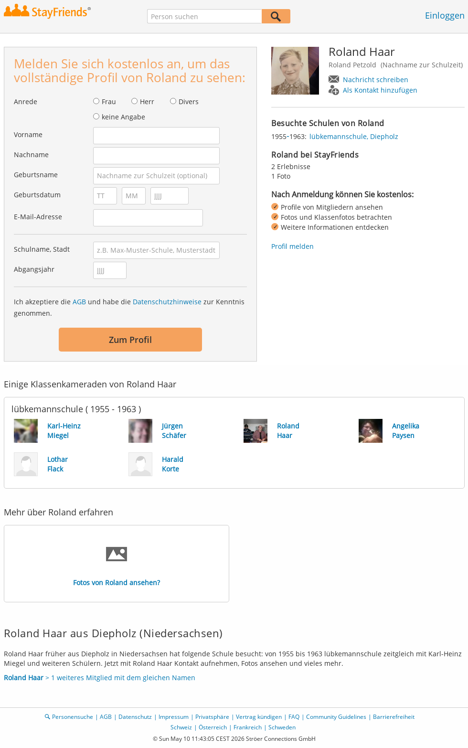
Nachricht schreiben (375, 79)
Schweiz (181, 727)
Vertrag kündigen (259, 717)
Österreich (213, 727)
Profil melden (292, 246)
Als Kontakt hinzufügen (380, 90)
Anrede (25, 101)
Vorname (28, 134)
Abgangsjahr (34, 269)
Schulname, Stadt (42, 249)
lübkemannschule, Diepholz (353, 136)
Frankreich (248, 727)
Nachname (31, 154)
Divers (189, 101)
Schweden (282, 727)
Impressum (174, 717)
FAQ (293, 717)
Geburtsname (36, 174)
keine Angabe (123, 116)
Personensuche (72, 717)
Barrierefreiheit (394, 717)
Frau (109, 101)
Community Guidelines (336, 717)
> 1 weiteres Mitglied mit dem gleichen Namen (99, 677)
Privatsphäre (212, 717)
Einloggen (445, 15)
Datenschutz (135, 717)
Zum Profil (130, 339)
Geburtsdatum (37, 194)
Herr (147, 101)
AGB (79, 301)
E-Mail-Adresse (38, 216)
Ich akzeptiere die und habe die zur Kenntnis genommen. (129, 307)
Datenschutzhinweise (167, 301)
